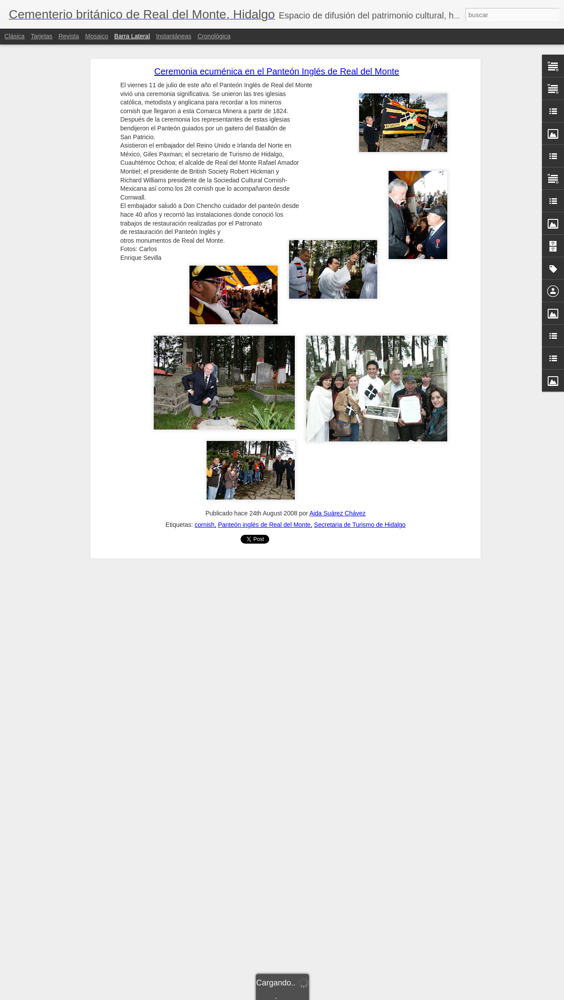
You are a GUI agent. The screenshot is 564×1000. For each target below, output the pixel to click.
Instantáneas (173, 36)
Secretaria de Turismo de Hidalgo (360, 524)
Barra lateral (132, 36)
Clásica (14, 36)
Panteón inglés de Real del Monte (264, 524)
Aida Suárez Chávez (337, 513)
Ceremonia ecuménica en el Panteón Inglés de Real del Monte (276, 71)
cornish (205, 524)
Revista (69, 36)
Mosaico (96, 36)
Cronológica (213, 36)
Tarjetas (41, 36)
